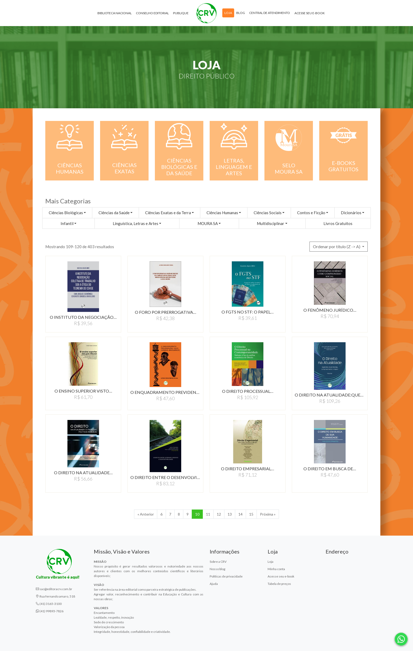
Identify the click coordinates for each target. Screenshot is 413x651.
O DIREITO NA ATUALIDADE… (83, 472)
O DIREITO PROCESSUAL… (247, 391)
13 (230, 514)
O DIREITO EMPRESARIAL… (247, 468)
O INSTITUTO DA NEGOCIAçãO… (83, 317)
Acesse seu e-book (309, 13)
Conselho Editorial (152, 13)
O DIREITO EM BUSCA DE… (329, 468)
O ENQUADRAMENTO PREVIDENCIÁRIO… (165, 392)
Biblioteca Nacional (114, 13)
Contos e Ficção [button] (311, 212)
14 (240, 514)
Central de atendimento (269, 13)
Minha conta (276, 569)
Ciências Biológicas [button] (66, 212)
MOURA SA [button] (208, 223)
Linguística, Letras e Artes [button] (135, 223)
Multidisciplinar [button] (270, 223)
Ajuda (214, 584)
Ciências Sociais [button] (268, 212)
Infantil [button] (67, 223)
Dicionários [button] (351, 212)
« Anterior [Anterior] (145, 514)
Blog (240, 13)
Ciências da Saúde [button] (114, 212)
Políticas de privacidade (226, 576)
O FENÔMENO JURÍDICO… (329, 309)
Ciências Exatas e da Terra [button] (168, 212)
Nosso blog (217, 569)
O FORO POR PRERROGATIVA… (165, 312)
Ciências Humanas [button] (222, 212)
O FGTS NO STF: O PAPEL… (248, 311)
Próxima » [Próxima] (268, 514)
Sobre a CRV (218, 562)
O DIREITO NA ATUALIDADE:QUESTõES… (330, 394)
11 (208, 514)
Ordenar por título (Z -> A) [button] (337, 246)
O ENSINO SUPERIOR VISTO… (83, 390)
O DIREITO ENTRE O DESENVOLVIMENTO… (165, 477)
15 (251, 514)
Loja (228, 13)
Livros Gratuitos (337, 223)
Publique (181, 13)
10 (197, 514)
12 (219, 514)
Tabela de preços (279, 584)
